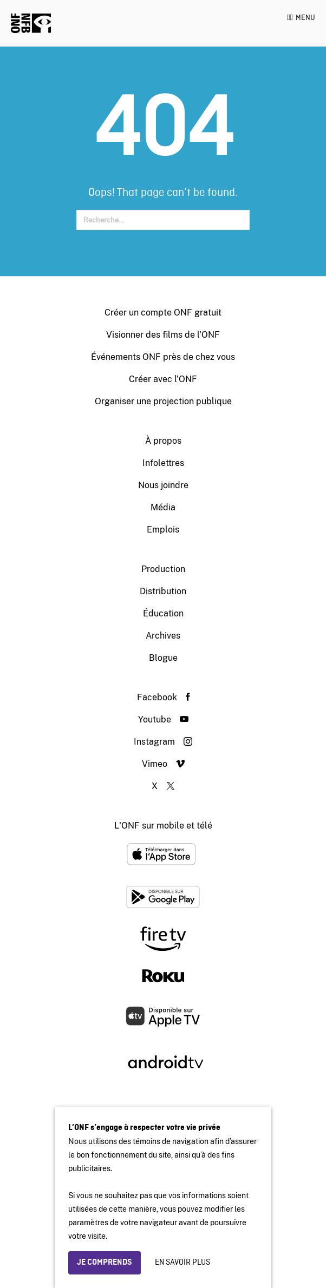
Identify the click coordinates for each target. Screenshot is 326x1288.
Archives (163, 635)
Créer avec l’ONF (163, 379)
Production (163, 569)
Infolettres (163, 463)
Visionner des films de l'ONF (163, 335)
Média (163, 507)
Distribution (163, 591)
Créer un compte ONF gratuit (163, 312)
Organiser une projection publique (163, 401)
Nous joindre (163, 485)
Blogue (163, 658)
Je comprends (104, 1262)
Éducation (163, 613)
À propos (163, 441)
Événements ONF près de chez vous (163, 357)
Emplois (163, 529)
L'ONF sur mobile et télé (163, 825)
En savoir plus (182, 1262)
